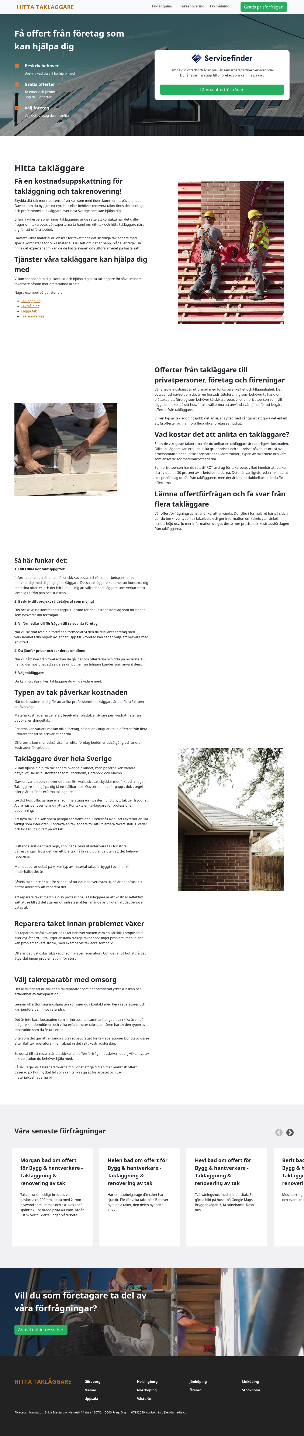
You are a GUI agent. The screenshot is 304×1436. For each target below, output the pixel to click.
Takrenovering (192, 6)
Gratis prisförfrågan (263, 7)
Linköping (250, 1381)
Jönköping (198, 1381)
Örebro (195, 1390)
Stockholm (251, 1390)
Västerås (144, 1398)
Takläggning (162, 6)
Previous (277, 1131)
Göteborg (92, 1381)
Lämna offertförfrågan (222, 89)
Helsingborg (147, 1381)
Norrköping (147, 1390)
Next (288, 1131)
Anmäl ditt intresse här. (41, 1330)
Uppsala (91, 1398)
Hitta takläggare (45, 7)
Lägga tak (29, 311)
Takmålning (219, 6)
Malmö (90, 1390)
